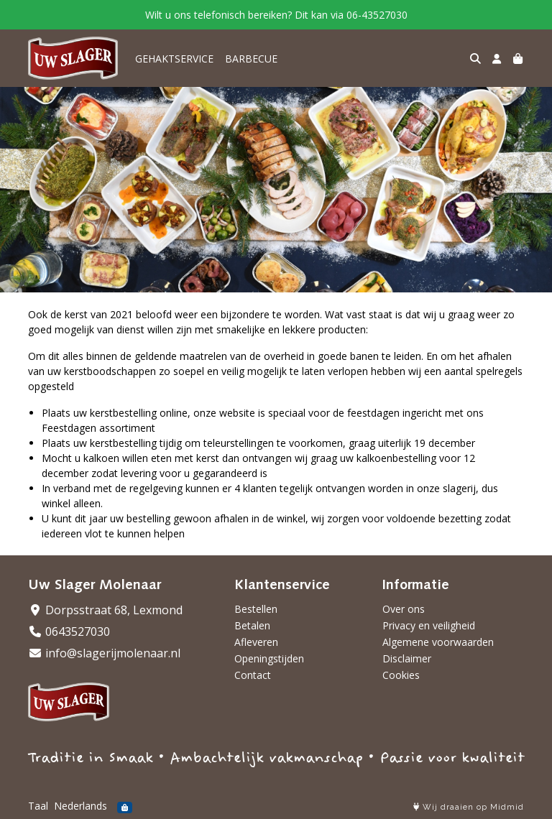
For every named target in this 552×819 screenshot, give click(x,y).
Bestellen (255, 609)
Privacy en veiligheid (428, 625)
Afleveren (256, 642)
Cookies (401, 675)
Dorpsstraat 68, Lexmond (105, 610)
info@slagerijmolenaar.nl (104, 653)
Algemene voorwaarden (438, 642)
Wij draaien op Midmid (468, 807)
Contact (252, 675)
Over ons (403, 609)
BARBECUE (251, 58)
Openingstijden (269, 658)
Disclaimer (406, 658)
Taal (38, 806)
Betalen (252, 625)
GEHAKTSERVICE (174, 58)
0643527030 (69, 631)
